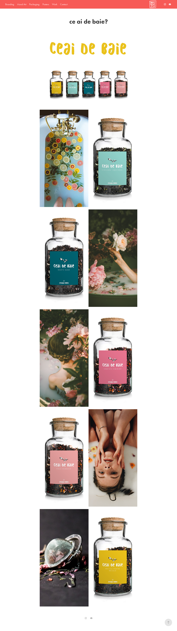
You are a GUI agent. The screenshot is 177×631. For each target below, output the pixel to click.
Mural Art (21, 4)
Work (54, 4)
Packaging (34, 4)
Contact (63, 4)
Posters (46, 4)
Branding (9, 4)
